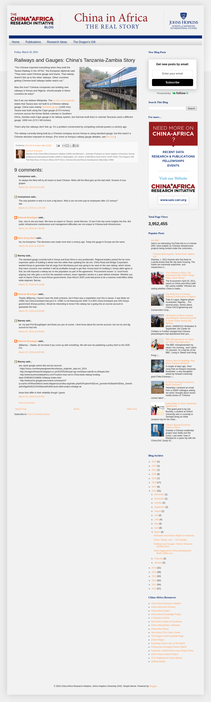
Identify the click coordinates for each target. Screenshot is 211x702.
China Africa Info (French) (163, 607)
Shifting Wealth (158, 661)
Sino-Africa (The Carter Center (165, 632)
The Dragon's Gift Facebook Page (167, 636)
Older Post (132, 409)
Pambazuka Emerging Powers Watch (169, 647)
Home (15, 41)
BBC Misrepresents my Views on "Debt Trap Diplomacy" (180, 340)
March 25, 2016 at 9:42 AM (31, 396)
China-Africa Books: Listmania (165, 625)
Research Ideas (57, 41)
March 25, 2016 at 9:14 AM (31, 284)
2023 (154, 466)
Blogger (153, 686)
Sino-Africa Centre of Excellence (166, 621)
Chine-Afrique (157, 640)
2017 (154, 487)
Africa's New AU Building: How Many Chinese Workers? (180, 362)
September (159, 507)
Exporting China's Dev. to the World (168, 643)
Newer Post (20, 409)
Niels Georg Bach (27, 238)
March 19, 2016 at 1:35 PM (31, 228)
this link (110, 136)
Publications (33, 41)
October (158, 503)
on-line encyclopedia (63, 100)
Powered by (172, 93)
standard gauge (50, 107)
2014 (154, 572)
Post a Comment (27, 403)
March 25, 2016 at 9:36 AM (31, 352)
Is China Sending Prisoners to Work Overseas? (180, 383)
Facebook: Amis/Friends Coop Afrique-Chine (172, 650)
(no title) (155, 240)
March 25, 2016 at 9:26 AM (31, 311)
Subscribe (172, 82)
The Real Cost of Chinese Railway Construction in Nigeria (181, 295)
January (158, 562)
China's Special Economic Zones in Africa (178, 426)
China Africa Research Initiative (166, 603)
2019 (154, 478)
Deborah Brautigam (28, 217)
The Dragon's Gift (84, 41)
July (156, 515)
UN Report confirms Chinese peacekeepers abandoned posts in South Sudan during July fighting (181, 319)
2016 (154, 491)
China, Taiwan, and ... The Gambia (170, 540)
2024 (154, 461)
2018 (154, 482)
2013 (154, 576)
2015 (154, 568)
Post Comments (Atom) (38, 414)
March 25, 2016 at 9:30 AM (31, 331)
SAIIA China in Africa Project (164, 654)
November (159, 498)
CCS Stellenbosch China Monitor (166, 658)
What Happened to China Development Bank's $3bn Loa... (172, 551)
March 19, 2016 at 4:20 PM (31, 246)
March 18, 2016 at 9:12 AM (31, 187)
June (157, 519)
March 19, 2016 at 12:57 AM (32, 208)
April (156, 528)
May (156, 523)
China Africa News (160, 629)
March (157, 532)
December (159, 494)
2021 (154, 470)
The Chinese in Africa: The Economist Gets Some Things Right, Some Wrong (180, 275)
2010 (154, 588)
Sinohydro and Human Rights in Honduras (174, 535)
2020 (154, 474)
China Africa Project (160, 611)
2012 (154, 580)
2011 (154, 584)
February (158, 558)
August (158, 511)
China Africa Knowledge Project (166, 614)
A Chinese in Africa (160, 618)
